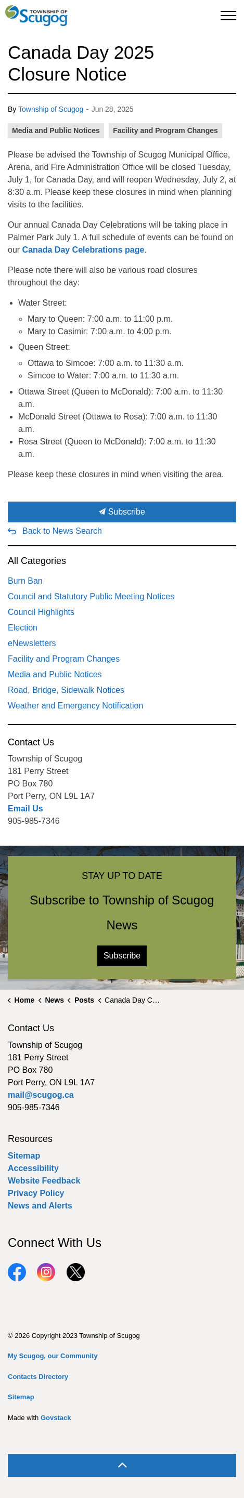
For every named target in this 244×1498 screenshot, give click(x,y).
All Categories (37, 561)
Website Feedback (44, 1180)
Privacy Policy (36, 1193)
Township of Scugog (50, 109)
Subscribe (122, 512)
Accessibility (33, 1168)
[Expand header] (228, 15)
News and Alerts (40, 1205)
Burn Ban (25, 580)
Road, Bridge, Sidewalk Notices (66, 690)
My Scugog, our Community (53, 1356)
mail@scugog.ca (41, 1094)
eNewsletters (32, 643)
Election (22, 627)
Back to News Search (62, 531)
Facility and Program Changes (165, 130)
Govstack (56, 1418)
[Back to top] (122, 1465)
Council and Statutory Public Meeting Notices (91, 596)
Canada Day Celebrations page (83, 249)
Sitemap (24, 1155)
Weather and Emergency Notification (75, 705)
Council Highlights (41, 612)
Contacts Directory (38, 1377)
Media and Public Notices (56, 130)
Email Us (25, 808)
